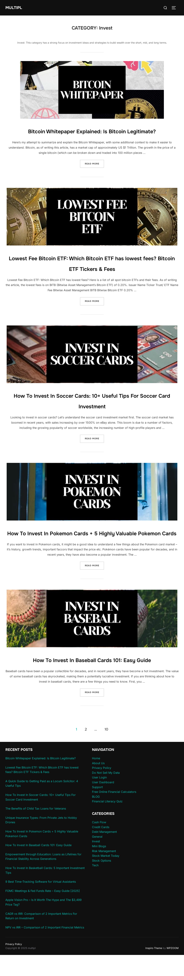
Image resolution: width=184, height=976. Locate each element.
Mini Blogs (99, 867)
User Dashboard (103, 803)
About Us (98, 784)
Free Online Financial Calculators (114, 813)
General (97, 857)
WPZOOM (173, 969)
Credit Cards (100, 848)
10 (106, 750)
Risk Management (104, 872)
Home (96, 779)
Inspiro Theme (153, 969)
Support (97, 808)
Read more (94, 174)
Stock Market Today (105, 877)
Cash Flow (99, 843)
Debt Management (104, 853)
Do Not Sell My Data (106, 794)
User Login (99, 798)
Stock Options (101, 881)
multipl (15, 8)
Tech (95, 886)
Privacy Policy (101, 789)
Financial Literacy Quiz (107, 822)
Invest (96, 862)
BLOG (96, 817)
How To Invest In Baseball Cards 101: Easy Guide (91, 681)
